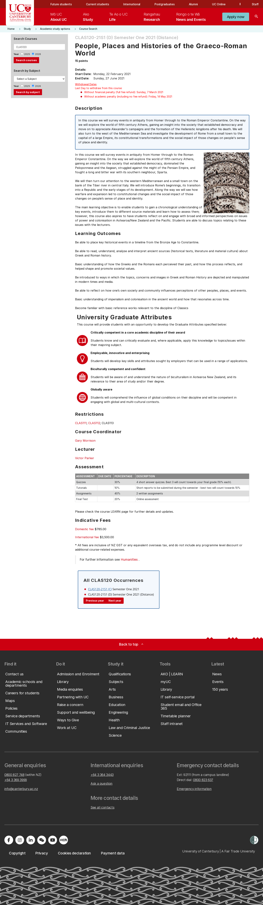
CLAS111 (81, 423)
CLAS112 (94, 423)
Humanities (129, 559)
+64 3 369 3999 (15, 780)
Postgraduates (164, 4)
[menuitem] (58, 16)
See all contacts (102, 807)
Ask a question (102, 783)
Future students (61, 4)
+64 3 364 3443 (102, 775)
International (131, 4)
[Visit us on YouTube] (52, 840)
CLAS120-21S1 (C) (100, 589)
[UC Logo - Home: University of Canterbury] (20, 13)
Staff (255, 4)
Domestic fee (84, 529)
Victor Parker (84, 458)
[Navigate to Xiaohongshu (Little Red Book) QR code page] (63, 840)
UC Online (218, 4)
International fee (87, 537)
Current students (97, 4)
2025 (27, 54)
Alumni (193, 4)
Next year (114, 600)
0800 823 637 (203, 780)
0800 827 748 (14, 775)
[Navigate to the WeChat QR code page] (41, 840)
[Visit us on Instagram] (19, 840)
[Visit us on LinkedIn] (30, 840)
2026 (38, 54)
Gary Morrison (85, 440)
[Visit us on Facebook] (8, 840)
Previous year (95, 600)
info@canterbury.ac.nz (21, 789)
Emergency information (194, 789)
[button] (235, 17)
